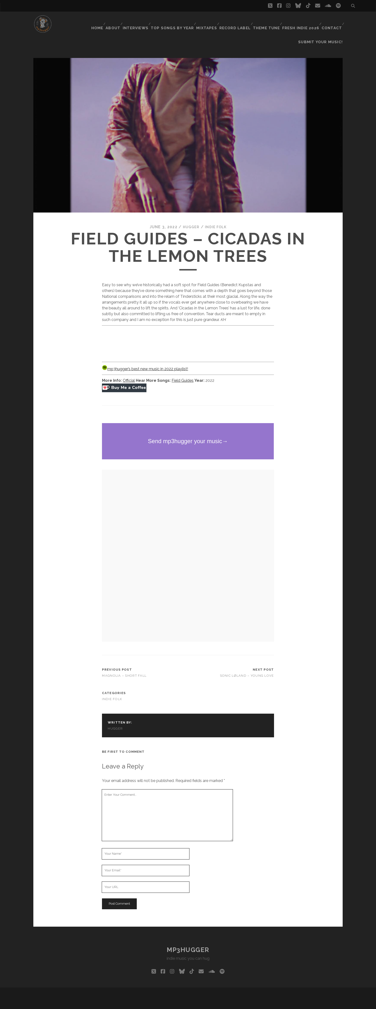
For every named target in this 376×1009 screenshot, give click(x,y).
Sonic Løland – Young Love (247, 663)
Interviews (139, 20)
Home (98, 20)
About (115, 20)
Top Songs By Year (174, 20)
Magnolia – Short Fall (124, 663)
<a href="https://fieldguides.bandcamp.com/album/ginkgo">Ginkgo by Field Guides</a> (188, 330)
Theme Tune (267, 20)
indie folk (216, 214)
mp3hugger (188, 937)
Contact (331, 20)
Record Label (236, 20)
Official (129, 368)
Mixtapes (208, 20)
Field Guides (183, 368)
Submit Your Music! (323, 26)
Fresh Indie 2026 (301, 20)
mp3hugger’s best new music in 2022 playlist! (145, 356)
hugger (190, 214)
